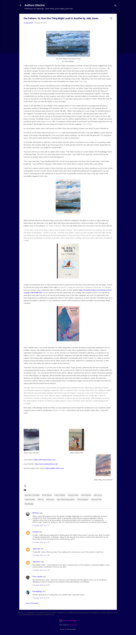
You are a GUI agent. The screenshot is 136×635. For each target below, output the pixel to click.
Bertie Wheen (47, 495)
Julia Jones (98, 495)
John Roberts (86, 495)
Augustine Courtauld (32, 495)
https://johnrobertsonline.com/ (45, 460)
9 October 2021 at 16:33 (41, 585)
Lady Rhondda (30, 500)
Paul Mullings (37, 591)
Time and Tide (96, 500)
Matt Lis (41, 500)
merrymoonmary (73, 625)
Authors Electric (35, 5)
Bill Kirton (35, 513)
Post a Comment (32, 603)
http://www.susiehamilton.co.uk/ (46, 464)
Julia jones (36, 549)
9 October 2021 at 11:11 (41, 525)
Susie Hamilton (82, 500)
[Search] (115, 6)
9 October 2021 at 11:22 (41, 555)
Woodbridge (29, 504)
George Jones (73, 495)
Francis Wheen (60, 495)
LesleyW (35, 532)
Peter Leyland (37, 577)
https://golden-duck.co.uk (54, 468)
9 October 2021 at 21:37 (41, 598)
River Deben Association (66, 500)
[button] (111, 18)
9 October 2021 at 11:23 (41, 570)
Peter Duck (50, 500)
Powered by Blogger (68, 621)
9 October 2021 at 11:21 (41, 542)
